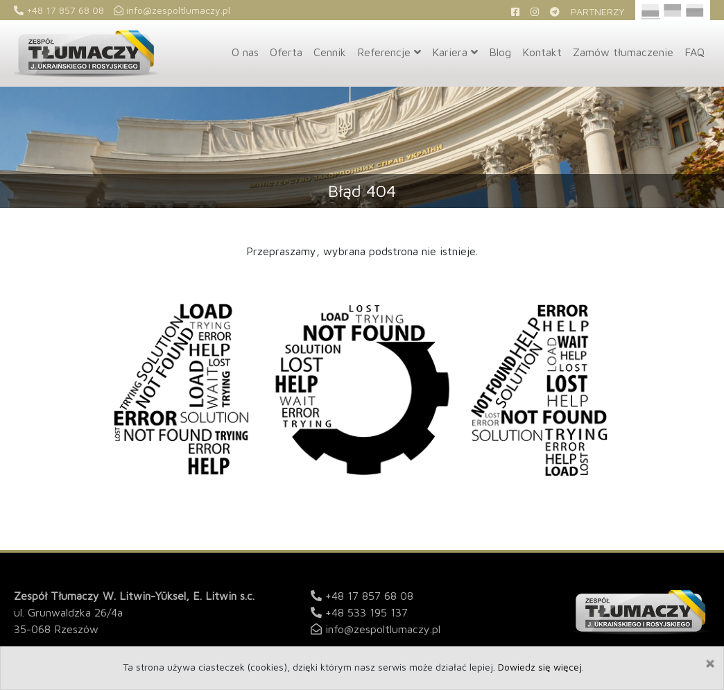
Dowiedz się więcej (540, 667)
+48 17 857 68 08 (59, 10)
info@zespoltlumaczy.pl (172, 10)
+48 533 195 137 (366, 612)
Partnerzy (598, 11)
